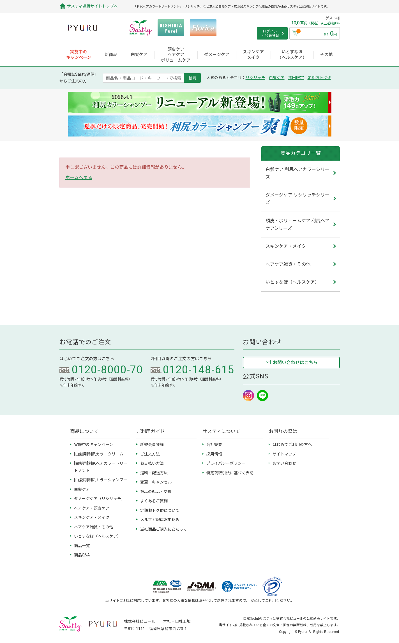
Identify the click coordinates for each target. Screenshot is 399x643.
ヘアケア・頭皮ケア (91, 508)
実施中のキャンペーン (93, 444)
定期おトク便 (319, 77)
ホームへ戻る (78, 177)
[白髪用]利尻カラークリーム (98, 454)
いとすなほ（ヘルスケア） (97, 536)
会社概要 (214, 444)
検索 (192, 78)
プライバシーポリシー (226, 463)
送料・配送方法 (154, 473)
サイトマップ (284, 454)
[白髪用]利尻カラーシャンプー (100, 480)
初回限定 (296, 77)
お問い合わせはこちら (295, 362)
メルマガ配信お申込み (159, 519)
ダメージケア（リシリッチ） (99, 498)
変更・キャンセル (156, 482)
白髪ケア (277, 77)
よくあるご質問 (154, 501)
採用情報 (214, 454)
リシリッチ (255, 77)
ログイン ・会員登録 (270, 33)
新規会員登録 (152, 444)
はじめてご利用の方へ (292, 444)
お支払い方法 (152, 463)
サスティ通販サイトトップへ (92, 6)
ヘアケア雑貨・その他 (93, 527)
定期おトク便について (159, 510)
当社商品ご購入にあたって (163, 529)
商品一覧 (82, 545)
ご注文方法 (150, 454)
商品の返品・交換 (156, 491)
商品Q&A (82, 555)
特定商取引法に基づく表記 (229, 473)
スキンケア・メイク (91, 517)
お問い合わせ (284, 463)
